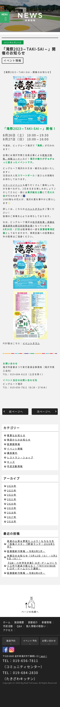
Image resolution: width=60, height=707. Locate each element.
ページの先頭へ (30, 605)
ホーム (6, 622)
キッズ (11, 461)
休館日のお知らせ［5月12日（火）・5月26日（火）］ (32, 557)
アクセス (8, 630)
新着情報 (47, 622)
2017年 (11, 517)
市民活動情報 (15, 466)
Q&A (19, 626)
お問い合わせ (49, 640)
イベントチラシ (33, 208)
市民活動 (8, 626)
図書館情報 (13, 444)
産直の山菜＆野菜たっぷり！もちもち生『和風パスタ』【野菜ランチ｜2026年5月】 (31, 543)
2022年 (11, 494)
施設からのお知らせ (19, 439)
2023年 (11, 490)
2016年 (11, 521)
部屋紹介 (33, 622)
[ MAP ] (43, 656)
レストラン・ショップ (20, 457)
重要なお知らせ (16, 435)
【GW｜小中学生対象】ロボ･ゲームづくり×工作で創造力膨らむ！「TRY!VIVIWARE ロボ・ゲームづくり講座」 (32, 565)
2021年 (11, 499)
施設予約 (11, 640)
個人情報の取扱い (36, 626)
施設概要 (19, 622)
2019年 (11, 508)
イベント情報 (12, 60)
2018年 (11, 512)
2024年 (11, 486)
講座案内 (12, 453)
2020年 (11, 503)
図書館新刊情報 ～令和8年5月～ (26, 551)
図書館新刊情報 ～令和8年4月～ (26, 573)
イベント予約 (30, 640)
